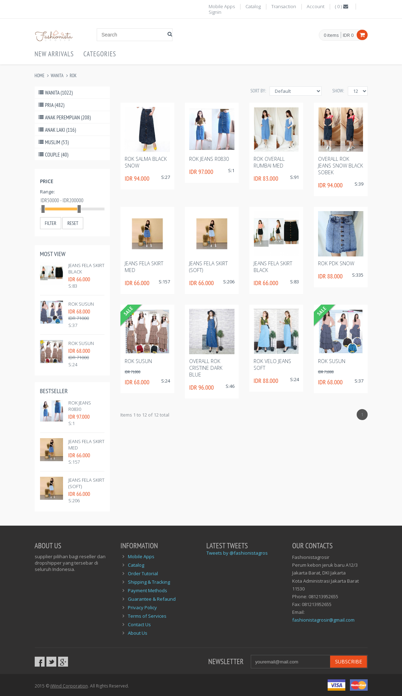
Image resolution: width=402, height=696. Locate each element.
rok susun (81, 304)
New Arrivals (54, 54)
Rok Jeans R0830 (79, 406)
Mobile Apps (222, 6)
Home (40, 76)
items (331, 35)
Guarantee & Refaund (152, 599)
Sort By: (258, 90)
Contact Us (139, 624)
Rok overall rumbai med (269, 162)
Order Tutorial (143, 573)
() (342, 6)
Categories (100, 54)
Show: (338, 90)
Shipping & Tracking (149, 582)
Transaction (283, 6)
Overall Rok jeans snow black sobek (340, 165)
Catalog (253, 6)
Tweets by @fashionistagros (237, 553)
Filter (50, 223)
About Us (137, 633)
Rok (73, 76)
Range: (47, 191)
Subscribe (348, 661)
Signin (215, 12)
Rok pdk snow (336, 263)
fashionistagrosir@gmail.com (323, 620)
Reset (72, 223)
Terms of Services (147, 616)
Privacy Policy (142, 607)
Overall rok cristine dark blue (205, 368)
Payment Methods (147, 590)
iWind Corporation (69, 686)
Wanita (57, 76)
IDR (348, 35)
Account (315, 6)
